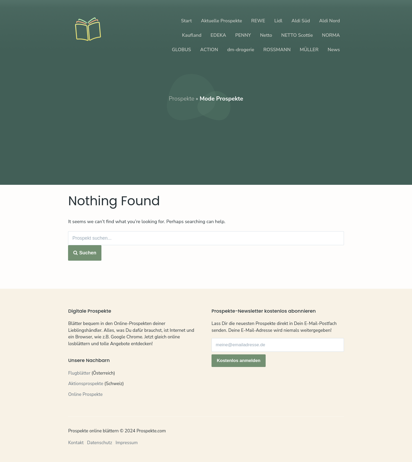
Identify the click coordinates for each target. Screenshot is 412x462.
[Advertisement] (206, 139)
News (334, 49)
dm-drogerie (240, 49)
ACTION (209, 49)
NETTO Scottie (297, 35)
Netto (266, 35)
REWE (258, 21)
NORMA (331, 35)
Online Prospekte (85, 394)
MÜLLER (309, 49)
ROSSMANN (277, 49)
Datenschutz (99, 443)
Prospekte (181, 99)
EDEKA (218, 35)
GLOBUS (181, 49)
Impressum (127, 443)
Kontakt (76, 443)
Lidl (278, 21)
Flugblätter (79, 373)
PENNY (243, 35)
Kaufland (192, 35)
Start (186, 21)
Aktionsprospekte (85, 384)
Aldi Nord (329, 21)
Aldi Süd (300, 21)
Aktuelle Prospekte (221, 21)
